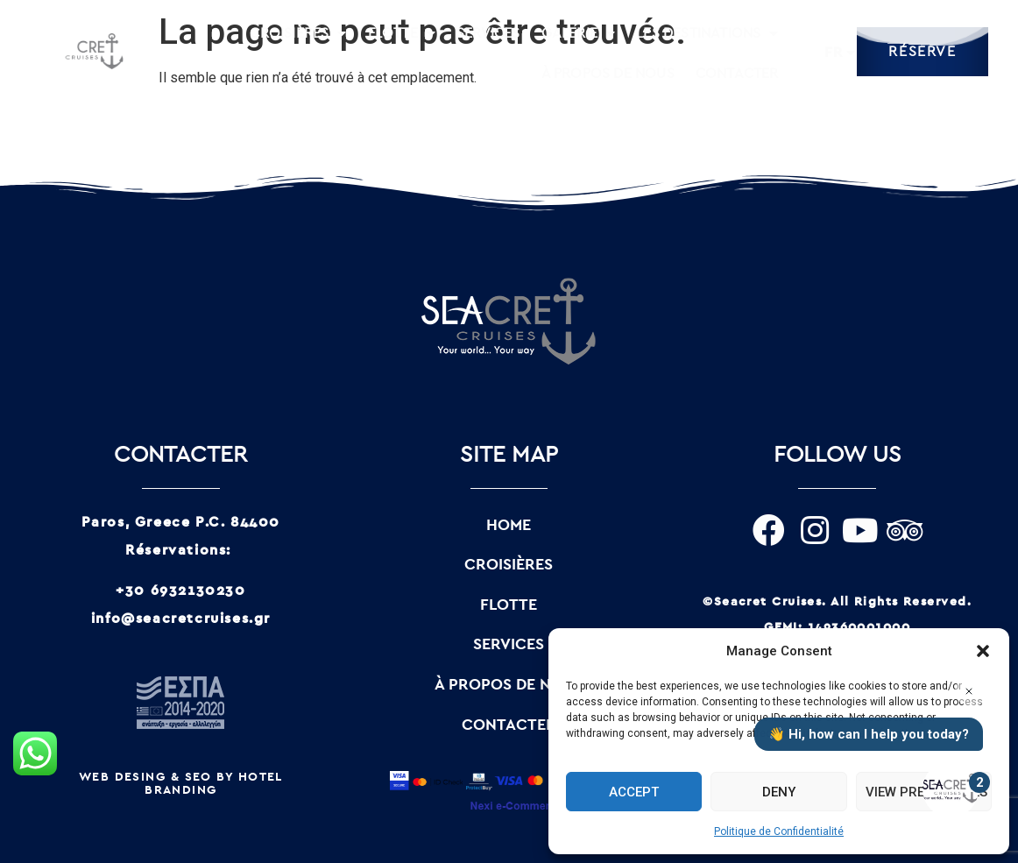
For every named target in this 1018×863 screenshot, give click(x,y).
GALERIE (578, 33)
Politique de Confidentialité (779, 831)
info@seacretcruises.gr (181, 619)
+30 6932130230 (180, 591)
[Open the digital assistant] (951, 789)
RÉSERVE (922, 52)
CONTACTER (737, 74)
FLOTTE (401, 33)
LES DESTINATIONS (707, 33)
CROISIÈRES (298, 33)
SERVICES (488, 33)
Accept (634, 792)
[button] (983, 651)
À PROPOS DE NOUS (608, 74)
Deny (778, 792)
